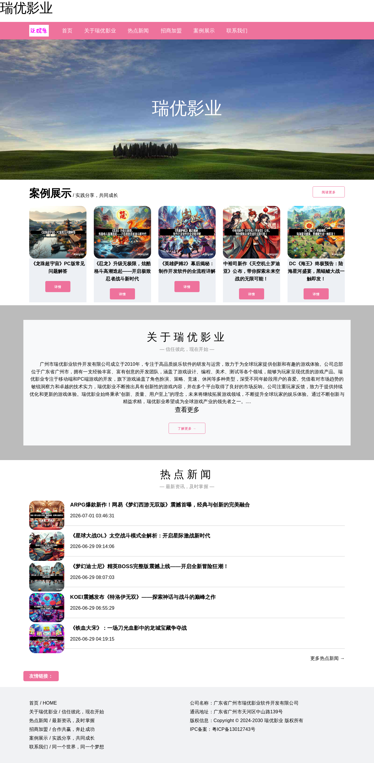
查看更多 (187, 409)
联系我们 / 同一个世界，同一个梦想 (66, 746)
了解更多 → (187, 428)
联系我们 (237, 31)
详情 (57, 287)
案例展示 (204, 31)
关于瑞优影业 (100, 31)
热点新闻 (138, 31)
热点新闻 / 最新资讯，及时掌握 (62, 720)
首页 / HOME (43, 702)
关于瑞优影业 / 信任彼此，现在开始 (66, 711)
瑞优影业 (26, 7)
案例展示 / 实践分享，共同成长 (62, 738)
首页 (67, 31)
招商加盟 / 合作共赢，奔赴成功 (62, 729)
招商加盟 (171, 31)
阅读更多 (329, 192)
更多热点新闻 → (327, 658)
